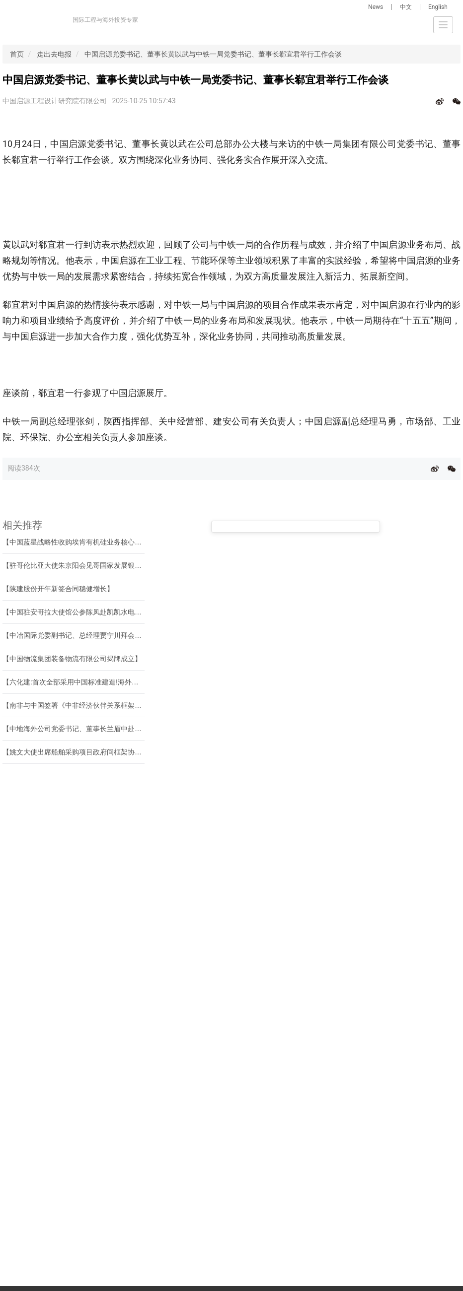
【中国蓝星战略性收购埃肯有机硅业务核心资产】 (78, 542)
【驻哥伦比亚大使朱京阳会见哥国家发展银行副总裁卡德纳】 (96, 565)
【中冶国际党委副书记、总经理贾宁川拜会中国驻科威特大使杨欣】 (106, 635)
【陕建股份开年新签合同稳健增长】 (58, 589)
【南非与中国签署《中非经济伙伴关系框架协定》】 (82, 705)
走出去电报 (54, 54)
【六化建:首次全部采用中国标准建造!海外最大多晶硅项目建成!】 (102, 682)
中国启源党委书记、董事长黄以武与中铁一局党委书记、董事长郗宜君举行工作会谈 (213, 54)
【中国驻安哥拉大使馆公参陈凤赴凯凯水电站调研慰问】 (89, 612)
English (438, 6)
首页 (17, 54)
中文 (406, 6)
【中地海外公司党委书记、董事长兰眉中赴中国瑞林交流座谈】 (99, 729)
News (375, 6)
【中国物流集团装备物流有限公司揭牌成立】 (72, 659)
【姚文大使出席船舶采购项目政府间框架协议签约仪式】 (89, 752)
